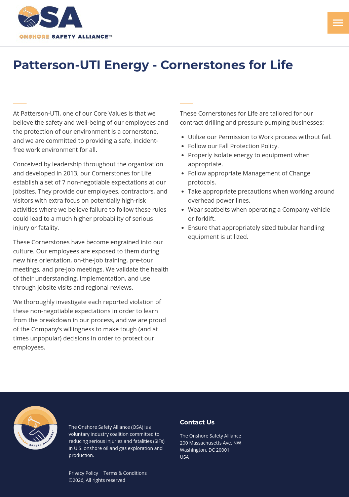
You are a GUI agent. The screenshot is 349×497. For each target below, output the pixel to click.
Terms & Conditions (125, 473)
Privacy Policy (83, 473)
